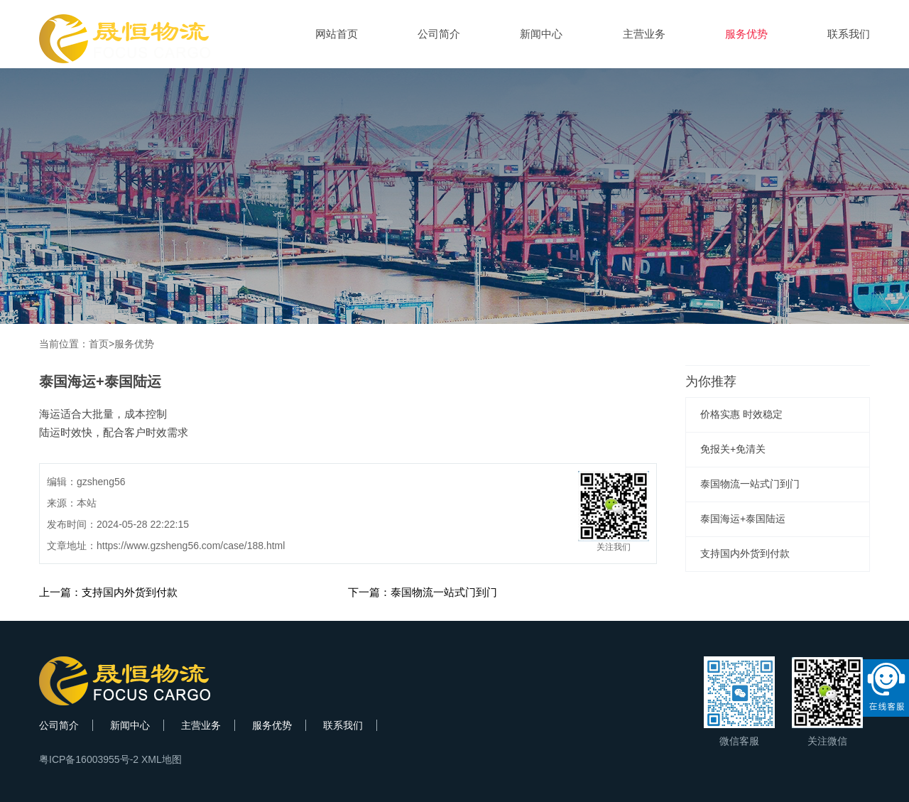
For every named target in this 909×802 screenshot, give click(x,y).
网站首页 (336, 34)
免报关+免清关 (733, 449)
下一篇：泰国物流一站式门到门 (422, 592)
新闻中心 (541, 34)
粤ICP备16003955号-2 (88, 759)
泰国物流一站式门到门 (750, 483)
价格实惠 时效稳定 (741, 414)
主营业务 (644, 34)
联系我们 (848, 34)
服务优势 (746, 34)
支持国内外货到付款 (745, 553)
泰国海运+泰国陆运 (742, 518)
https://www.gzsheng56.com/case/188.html (191, 545)
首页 (99, 343)
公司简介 (439, 34)
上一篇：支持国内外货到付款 (108, 592)
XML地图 (161, 759)
